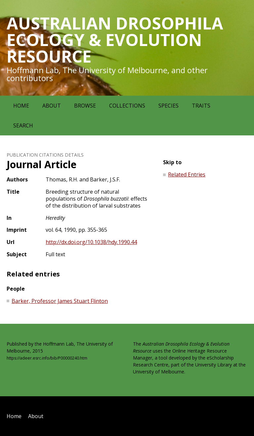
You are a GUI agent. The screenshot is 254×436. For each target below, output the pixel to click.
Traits (201, 105)
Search (23, 125)
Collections (127, 105)
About (51, 105)
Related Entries (186, 174)
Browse (85, 105)
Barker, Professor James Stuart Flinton (60, 301)
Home (21, 105)
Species (168, 105)
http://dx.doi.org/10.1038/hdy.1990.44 (91, 242)
